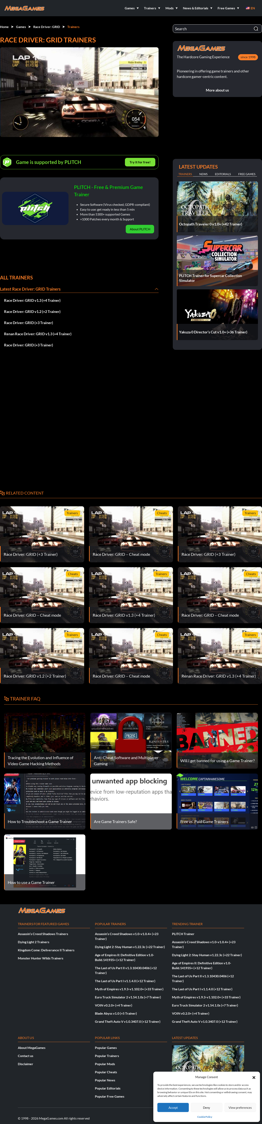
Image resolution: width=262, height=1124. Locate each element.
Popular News (105, 1080)
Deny (206, 1107)
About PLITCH (140, 229)
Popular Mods (105, 1064)
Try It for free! (140, 162)
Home (4, 27)
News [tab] (203, 174)
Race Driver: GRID (46, 27)
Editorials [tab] (223, 174)
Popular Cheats (106, 1072)
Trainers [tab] (185, 174)
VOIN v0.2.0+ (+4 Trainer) (113, 1005)
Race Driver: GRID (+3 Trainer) (28, 322)
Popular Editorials (107, 1088)
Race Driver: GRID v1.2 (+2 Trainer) (32, 311)
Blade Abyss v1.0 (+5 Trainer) (116, 1013)
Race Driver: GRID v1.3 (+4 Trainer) (32, 300)
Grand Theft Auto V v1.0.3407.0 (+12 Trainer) (127, 1021)
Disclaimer (25, 1064)
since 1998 (248, 57)
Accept (173, 1107)
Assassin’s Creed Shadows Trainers (43, 934)
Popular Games (106, 1048)
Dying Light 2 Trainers (33, 942)
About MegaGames (31, 1048)
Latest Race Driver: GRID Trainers (30, 289)
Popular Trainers (107, 1056)
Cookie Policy (204, 1116)
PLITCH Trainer (183, 934)
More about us (217, 90)
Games (21, 27)
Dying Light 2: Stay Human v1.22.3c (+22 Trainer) (130, 947)
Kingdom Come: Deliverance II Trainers (46, 950)
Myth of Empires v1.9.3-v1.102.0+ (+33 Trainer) (129, 989)
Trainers (73, 27)
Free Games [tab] (246, 174)
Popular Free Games (109, 1096)
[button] (254, 1077)
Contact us (25, 1056)
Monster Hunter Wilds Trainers (40, 958)
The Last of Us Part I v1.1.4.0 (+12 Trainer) (125, 981)
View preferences (240, 1107)
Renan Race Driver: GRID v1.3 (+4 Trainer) (37, 334)
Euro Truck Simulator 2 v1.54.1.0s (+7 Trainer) (128, 997)
